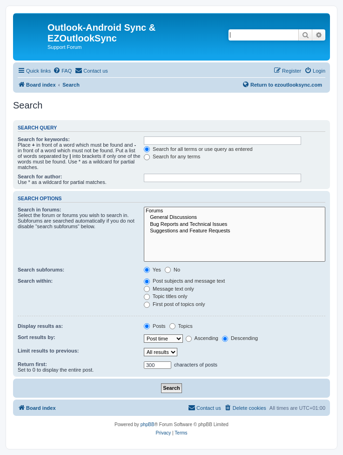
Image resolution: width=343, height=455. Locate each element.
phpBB (148, 424)
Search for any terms (172, 156)
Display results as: (40, 326)
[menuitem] (62, 70)
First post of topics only (174, 304)
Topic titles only (165, 296)
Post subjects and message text (184, 281)
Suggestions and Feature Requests (234, 231)
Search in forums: (39, 209)
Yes (152, 269)
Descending (240, 338)
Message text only (169, 289)
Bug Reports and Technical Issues (234, 224)
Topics (181, 326)
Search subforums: (41, 269)
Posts (155, 326)
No (172, 269)
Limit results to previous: (48, 350)
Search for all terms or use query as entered (198, 149)
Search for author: (40, 176)
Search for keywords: (44, 139)
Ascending (202, 338)
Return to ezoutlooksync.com (282, 84)
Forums (234, 211)
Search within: (35, 281)
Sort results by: (36, 337)
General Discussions (234, 217)
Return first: (32, 364)
